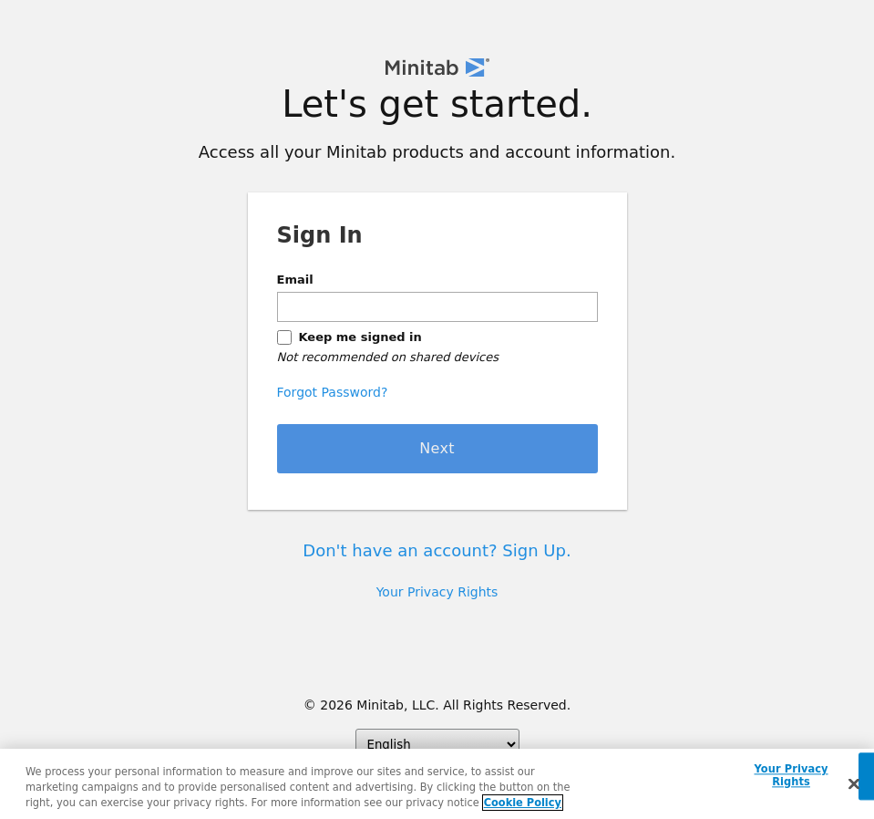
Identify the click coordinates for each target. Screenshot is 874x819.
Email (295, 279)
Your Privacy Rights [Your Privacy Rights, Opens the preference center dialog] (791, 776)
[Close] (854, 784)
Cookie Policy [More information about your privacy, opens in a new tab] (522, 802)
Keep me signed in (360, 337)
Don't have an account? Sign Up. (437, 550)
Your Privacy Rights (437, 592)
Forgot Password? (332, 392)
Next (437, 448)
